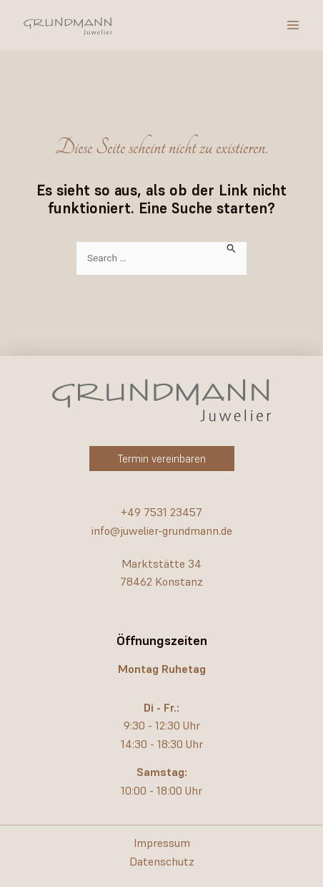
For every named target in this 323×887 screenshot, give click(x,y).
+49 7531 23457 (161, 512)
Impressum (162, 842)
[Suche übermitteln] (232, 247)
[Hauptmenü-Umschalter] (293, 25)
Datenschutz (161, 861)
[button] (161, 458)
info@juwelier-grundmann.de (161, 530)
